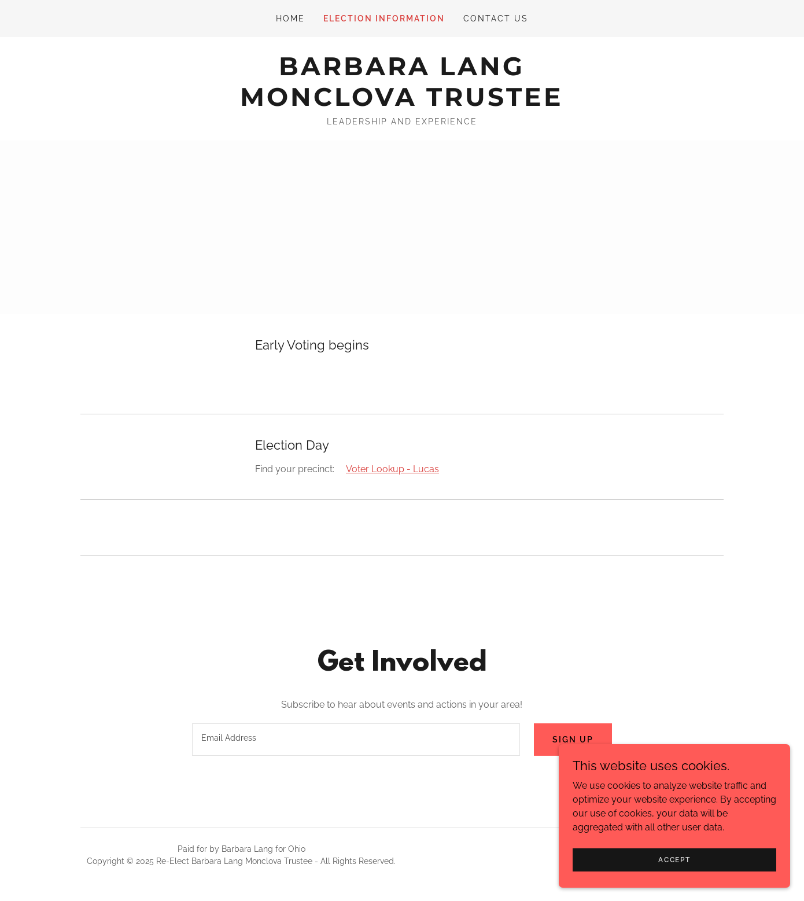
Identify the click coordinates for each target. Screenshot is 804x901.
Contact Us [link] (495, 18)
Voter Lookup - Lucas (392, 469)
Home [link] (290, 18)
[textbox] (355, 739)
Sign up (572, 739)
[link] (401, 102)
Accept (674, 859)
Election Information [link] (384, 18)
